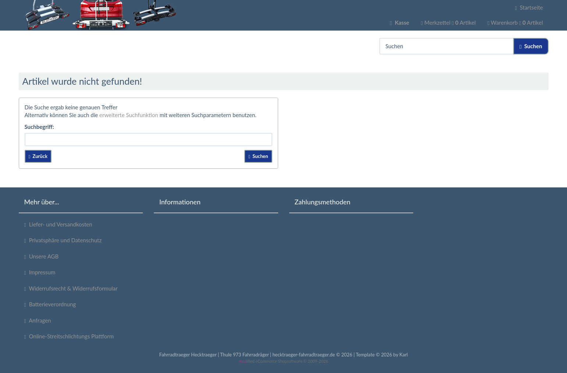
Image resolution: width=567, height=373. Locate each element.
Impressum (40, 272)
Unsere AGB (41, 256)
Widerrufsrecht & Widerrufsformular (71, 288)
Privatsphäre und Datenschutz (63, 240)
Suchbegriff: (39, 126)
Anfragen (37, 320)
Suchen (531, 46)
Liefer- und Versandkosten (58, 224)
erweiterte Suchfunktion (128, 115)
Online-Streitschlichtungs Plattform (69, 336)
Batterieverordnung (50, 304)
